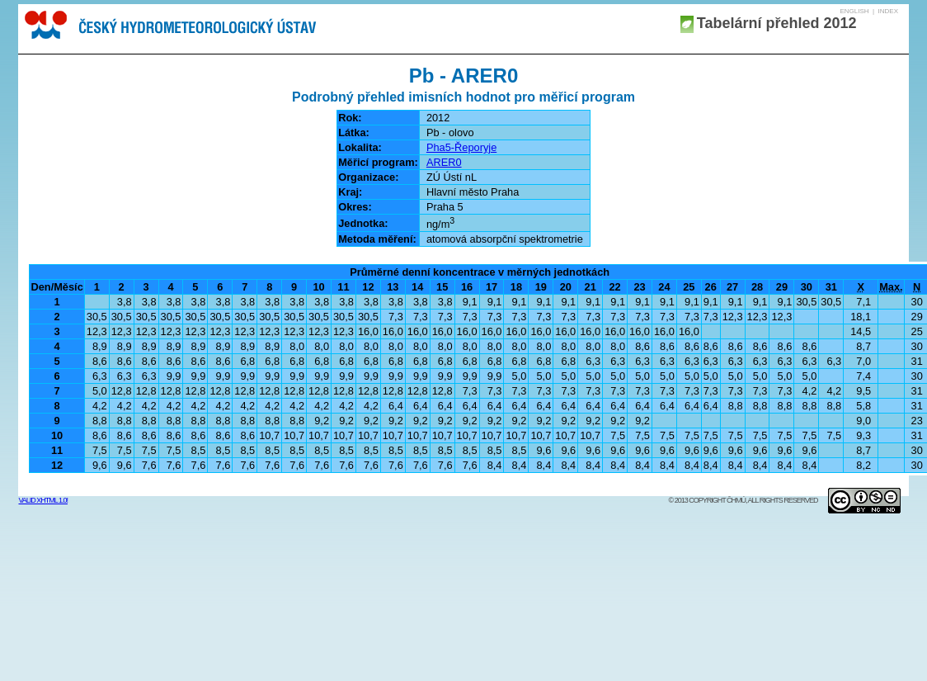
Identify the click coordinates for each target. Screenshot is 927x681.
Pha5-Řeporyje (461, 147)
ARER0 (444, 162)
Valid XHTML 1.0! (43, 500)
